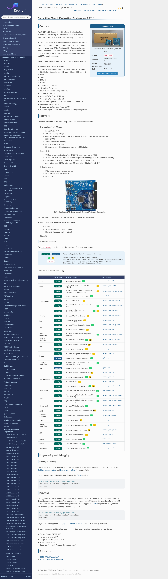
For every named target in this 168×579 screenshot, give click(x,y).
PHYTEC (6, 150)
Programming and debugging (15, 344)
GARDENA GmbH (10, 23)
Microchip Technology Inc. (13, 96)
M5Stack (7, 80)
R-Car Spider (10, 324)
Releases (5, 551)
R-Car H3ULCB (10, 315)
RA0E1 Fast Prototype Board (15, 273)
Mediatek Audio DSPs (11, 93)
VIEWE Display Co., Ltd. (12, 512)
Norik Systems (9, 112)
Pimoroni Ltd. (9, 153)
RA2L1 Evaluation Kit (12, 209)
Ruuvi (6, 414)
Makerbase (8, 87)
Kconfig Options (8, 562)
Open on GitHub (82, 10)
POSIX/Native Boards (11, 106)
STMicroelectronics (10, 461)
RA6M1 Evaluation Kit (12, 236)
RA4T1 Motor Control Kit (13, 306)
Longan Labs (8, 71)
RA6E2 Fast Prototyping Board (15, 282)
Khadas (6, 58)
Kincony (6, 61)
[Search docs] (16, 17)
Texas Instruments (10, 487)
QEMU (6, 166)
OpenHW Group (9, 128)
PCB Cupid (7, 144)
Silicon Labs (8, 445)
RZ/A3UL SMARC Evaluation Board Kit (18, 353)
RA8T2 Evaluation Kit (12, 267)
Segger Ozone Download (72, 523)
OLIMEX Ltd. (8, 125)
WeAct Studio (8, 530)
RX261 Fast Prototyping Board (15, 296)
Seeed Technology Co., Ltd (13, 426)
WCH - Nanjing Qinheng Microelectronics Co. (12, 523)
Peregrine (7, 147)
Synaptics (7, 471)
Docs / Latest (43, 4)
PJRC (5, 160)
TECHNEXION (8, 477)
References (10, 347)
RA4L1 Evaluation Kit (12, 218)
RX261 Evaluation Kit (12, 270)
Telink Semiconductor (11, 480)
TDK (5, 474)
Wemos (6, 533)
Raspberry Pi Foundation (13, 179)
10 (94, 410)
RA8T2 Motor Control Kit (13, 312)
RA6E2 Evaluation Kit (12, 233)
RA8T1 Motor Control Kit (13, 309)
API (3, 559)
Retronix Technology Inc (12, 404)
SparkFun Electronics (11, 458)
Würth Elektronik (10, 527)
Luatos (6, 77)
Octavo (6, 122)
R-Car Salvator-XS (11, 321)
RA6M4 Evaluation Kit (12, 246)
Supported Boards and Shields (62, 4)
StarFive (7, 465)
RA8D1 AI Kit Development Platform (17, 194)
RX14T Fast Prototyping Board (15, 293)
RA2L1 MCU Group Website (51, 559)
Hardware (9, 341)
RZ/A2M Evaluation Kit (13, 350)
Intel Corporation (10, 52)
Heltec (6, 36)
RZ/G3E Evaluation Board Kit (15, 367)
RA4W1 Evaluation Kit (13, 230)
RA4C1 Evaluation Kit (12, 212)
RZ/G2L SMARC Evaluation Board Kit (17, 356)
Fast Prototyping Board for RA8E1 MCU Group (16, 286)
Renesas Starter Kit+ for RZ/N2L (16, 376)
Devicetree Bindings (9, 565)
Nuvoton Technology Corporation (16, 115)
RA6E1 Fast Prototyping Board (15, 279)
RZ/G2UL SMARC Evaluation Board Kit (17, 363)
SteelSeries (8, 468)
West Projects (7, 569)
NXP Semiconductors (11, 118)
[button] (28, 17)
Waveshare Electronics (12, 519)
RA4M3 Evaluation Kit (12, 227)
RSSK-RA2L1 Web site (48, 557)
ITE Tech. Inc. (8, 55)
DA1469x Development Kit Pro (15, 203)
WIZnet (6, 540)
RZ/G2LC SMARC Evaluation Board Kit (18, 359)
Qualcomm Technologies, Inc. (14, 163)
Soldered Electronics (11, 455)
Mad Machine (9, 83)
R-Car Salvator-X (11, 318)
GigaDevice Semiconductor (13, 26)
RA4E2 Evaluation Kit (12, 215)
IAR (5, 42)
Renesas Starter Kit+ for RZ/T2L (16, 383)
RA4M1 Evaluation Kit (12, 221)
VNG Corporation (10, 516)
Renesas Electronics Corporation (10, 189)
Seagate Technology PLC (12, 420)
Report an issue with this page (103, 10)
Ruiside (6, 410)
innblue (6, 48)
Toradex (7, 490)
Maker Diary (8, 90)
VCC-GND (7, 506)
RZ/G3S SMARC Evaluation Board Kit (17, 370)
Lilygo (6, 68)
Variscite (7, 503)
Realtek (6, 185)
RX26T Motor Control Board (14, 303)
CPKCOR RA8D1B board (13, 197)
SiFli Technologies (10, 442)
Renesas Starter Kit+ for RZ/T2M (16, 386)
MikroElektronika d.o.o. (12, 99)
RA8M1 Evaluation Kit (12, 258)
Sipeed (6, 449)
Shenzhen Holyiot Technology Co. (16, 39)
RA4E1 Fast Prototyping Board (15, 276)
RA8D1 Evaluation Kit (12, 252)
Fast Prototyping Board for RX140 (16, 290)
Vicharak (7, 509)
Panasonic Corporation (12, 138)
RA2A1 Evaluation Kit (12, 206)
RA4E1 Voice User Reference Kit (16, 398)
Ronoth (6, 407)
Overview (10, 338)
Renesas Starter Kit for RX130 (15, 327)
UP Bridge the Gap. (11, 500)
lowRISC (7, 74)
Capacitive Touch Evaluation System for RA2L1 (14, 334)
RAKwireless (8, 176)
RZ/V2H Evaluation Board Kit (15, 389)
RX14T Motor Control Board (14, 300)
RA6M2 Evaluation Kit (12, 239)
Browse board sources (108, 73)
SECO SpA (7, 423)
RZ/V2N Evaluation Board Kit (15, 395)
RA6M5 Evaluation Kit (12, 249)
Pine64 (6, 157)
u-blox (6, 493)
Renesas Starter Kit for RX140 (15, 330)
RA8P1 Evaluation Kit (12, 264)
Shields (6, 436)
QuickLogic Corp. (10, 173)
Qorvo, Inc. (8, 169)
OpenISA (7, 131)
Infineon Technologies (12, 45)
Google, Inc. (8, 29)
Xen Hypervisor (9, 543)
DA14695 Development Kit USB (16, 200)
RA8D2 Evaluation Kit (12, 255)
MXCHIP (7, 103)
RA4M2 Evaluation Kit (12, 224)
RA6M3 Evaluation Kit (12, 243)
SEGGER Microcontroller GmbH (15, 430)
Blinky (79, 475)
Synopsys (7, 452)
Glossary (5, 572)
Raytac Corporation (11, 182)
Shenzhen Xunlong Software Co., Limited (15, 547)
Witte (6, 537)
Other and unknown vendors (14, 134)
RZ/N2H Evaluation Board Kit (15, 373)
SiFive (6, 439)
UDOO (6, 496)
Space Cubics (8, 417)
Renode (6, 401)
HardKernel (8, 32)
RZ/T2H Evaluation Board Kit (15, 379)
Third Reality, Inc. (10, 484)
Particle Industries (10, 141)
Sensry (6, 433)
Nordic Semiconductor (12, 109)
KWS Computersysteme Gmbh (15, 64)
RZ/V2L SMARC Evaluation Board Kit (17, 392)
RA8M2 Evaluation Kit (12, 261)
